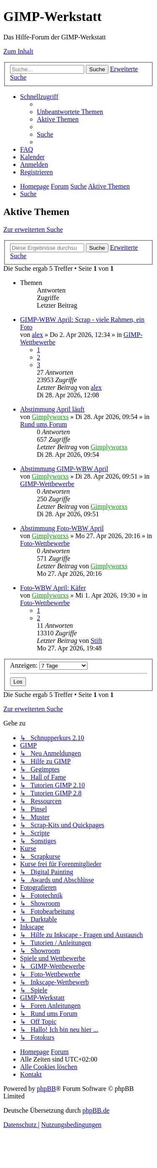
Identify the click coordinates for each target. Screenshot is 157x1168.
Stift (96, 640)
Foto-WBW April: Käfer (53, 587)
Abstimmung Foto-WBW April (62, 528)
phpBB (46, 1088)
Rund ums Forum (43, 424)
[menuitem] (70, 111)
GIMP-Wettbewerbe (47, 483)
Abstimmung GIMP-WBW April (64, 468)
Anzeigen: (49, 665)
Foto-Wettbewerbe (45, 543)
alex (37, 334)
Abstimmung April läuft (52, 409)
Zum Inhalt (18, 51)
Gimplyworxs (50, 416)
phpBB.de (95, 1110)
